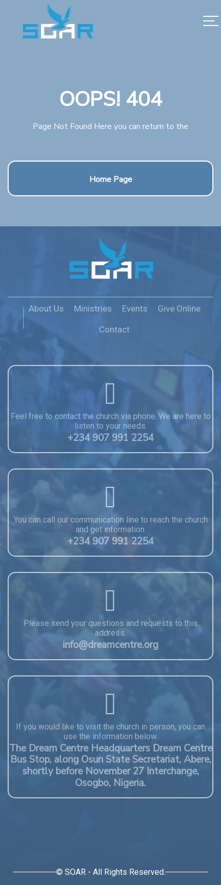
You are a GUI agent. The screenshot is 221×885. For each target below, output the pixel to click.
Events (135, 312)
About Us (46, 312)
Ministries (93, 312)
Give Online (179, 312)
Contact (114, 333)
